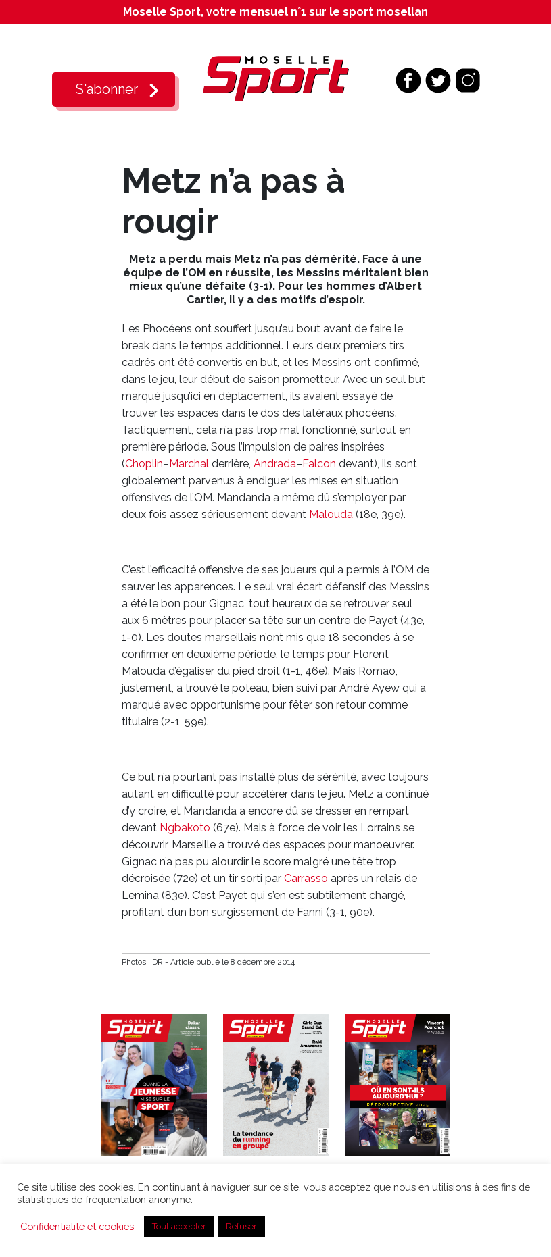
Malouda (331, 514)
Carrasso (306, 878)
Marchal (189, 463)
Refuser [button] (241, 1226)
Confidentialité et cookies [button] (77, 1226)
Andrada (275, 463)
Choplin (144, 463)
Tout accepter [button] (179, 1226)
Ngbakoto (185, 827)
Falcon (319, 463)
